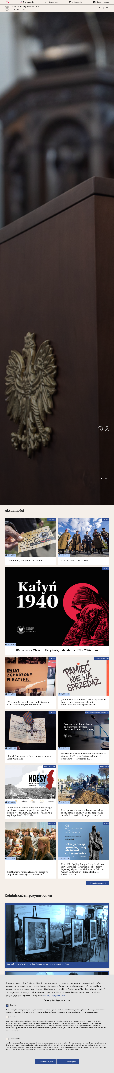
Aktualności (14, 432)
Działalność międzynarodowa (28, 818)
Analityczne (14, 1016)
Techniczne (14, 1005)
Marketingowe (15, 1038)
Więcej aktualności (98, 806)
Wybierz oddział (19, 9)
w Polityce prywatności (54, 995)
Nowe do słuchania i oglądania (29, 963)
